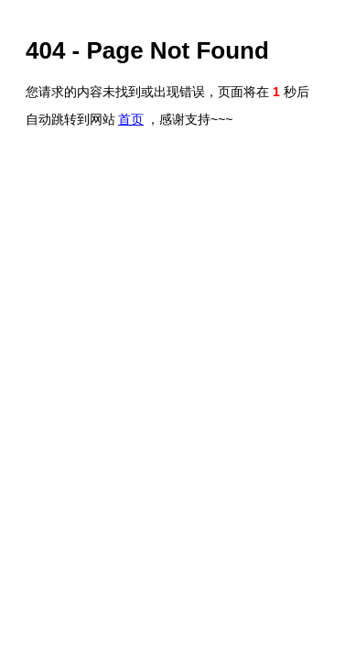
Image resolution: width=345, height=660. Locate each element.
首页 (131, 119)
